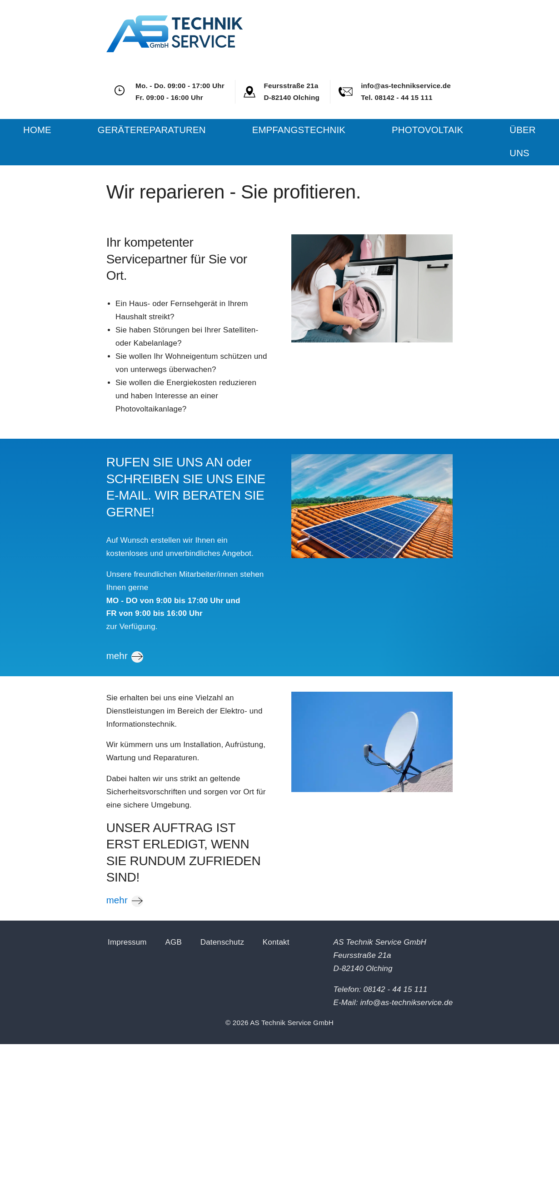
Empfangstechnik (298, 130)
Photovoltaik (427, 130)
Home (37, 130)
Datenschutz (222, 942)
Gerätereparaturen (152, 130)
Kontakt (276, 942)
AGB (173, 942)
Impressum (127, 942)
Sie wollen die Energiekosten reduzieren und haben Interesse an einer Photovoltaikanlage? (185, 395)
